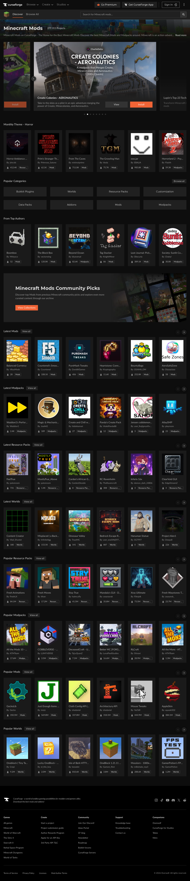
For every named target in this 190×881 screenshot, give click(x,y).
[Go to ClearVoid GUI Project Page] (172, 471)
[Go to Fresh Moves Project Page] (48, 585)
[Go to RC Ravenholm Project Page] (110, 471)
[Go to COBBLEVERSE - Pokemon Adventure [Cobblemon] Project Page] (48, 642)
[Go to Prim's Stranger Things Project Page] (48, 151)
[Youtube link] (167, 800)
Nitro (155, 838)
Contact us (120, 833)
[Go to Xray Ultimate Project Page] (141, 585)
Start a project (47, 823)
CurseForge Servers (87, 853)
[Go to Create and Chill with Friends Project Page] (79, 415)
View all (26, 331)
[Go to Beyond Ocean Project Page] (79, 245)
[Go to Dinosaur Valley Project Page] (79, 528)
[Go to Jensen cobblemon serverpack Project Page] (141, 415)
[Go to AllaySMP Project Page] (172, 415)
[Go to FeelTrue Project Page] (17, 471)
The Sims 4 (9, 838)
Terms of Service (11, 873)
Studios (63, 4)
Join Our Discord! (86, 823)
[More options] (184, 5)
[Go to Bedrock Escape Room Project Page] (110, 528)
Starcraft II (8, 843)
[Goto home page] (13, 4)
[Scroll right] (184, 332)
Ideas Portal (83, 828)
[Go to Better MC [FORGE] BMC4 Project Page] (110, 642)
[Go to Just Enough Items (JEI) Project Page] (48, 699)
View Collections (27, 308)
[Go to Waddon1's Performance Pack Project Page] (17, 415)
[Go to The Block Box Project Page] (48, 245)
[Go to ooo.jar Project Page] (141, 151)
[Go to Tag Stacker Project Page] (110, 245)
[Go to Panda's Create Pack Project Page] (110, 415)
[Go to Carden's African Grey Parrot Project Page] (79, 471)
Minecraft (8, 828)
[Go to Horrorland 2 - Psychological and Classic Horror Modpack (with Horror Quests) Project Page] (172, 151)
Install (141, 104)
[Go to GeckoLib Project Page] (17, 699)
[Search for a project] (130, 14)
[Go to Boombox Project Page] (17, 245)
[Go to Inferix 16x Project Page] (141, 471)
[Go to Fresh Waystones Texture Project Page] (172, 585)
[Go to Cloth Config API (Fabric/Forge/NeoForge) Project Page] (79, 699)
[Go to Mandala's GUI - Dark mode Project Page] (110, 585)
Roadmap (82, 843)
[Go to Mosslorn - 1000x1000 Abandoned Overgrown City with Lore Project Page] (141, 755)
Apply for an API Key (50, 838)
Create (48, 4)
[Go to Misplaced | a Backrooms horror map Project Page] (48, 528)
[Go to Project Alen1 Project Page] (172, 528)
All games (8, 823)
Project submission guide (52, 828)
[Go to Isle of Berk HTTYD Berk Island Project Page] (79, 755)
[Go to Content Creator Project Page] (17, 528)
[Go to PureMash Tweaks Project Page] (79, 358)
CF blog (81, 833)
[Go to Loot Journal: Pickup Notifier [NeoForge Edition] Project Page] (141, 245)
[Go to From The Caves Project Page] (79, 151)
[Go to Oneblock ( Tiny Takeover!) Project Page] (17, 755)
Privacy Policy (28, 873)
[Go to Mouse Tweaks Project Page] (141, 699)
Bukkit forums (84, 848)
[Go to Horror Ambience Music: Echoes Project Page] (17, 151)
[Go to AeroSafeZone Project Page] (172, 358)
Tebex (155, 833)
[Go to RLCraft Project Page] (141, 642)
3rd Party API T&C (49, 843)
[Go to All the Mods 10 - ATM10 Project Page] (17, 642)
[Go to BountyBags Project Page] (141, 358)
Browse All (32, 14)
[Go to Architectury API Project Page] (110, 699)
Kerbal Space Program (14, 848)
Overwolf (157, 823)
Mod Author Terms (59, 873)
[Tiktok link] (162, 800)
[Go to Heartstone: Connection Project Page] (110, 358)
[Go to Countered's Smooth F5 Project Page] (48, 358)
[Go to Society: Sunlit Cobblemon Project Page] (172, 245)
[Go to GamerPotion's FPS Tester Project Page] (172, 755)
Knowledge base (122, 823)
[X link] (179, 800)
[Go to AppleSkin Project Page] (172, 699)
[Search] (184, 14)
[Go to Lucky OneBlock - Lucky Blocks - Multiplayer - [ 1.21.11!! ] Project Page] (48, 755)
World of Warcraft (12, 833)
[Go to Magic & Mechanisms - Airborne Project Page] (48, 415)
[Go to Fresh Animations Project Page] (17, 585)
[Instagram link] (156, 800)
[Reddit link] (184, 800)
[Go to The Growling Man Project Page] (110, 151)
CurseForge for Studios (163, 828)
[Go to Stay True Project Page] (79, 585)
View (116, 104)
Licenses (42, 873)
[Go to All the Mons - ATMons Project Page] (172, 642)
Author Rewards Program (52, 833)
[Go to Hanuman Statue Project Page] (141, 528)
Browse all (179, 181)
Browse (33, 4)
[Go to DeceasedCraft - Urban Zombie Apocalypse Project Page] (79, 642)
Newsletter (83, 838)
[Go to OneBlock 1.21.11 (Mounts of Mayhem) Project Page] (110, 755)
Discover (18, 14)
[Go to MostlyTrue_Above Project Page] (48, 471)
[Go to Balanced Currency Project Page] (17, 358)
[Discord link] (173, 800)
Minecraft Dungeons (13, 853)
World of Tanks (10, 858)
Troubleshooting (122, 828)
